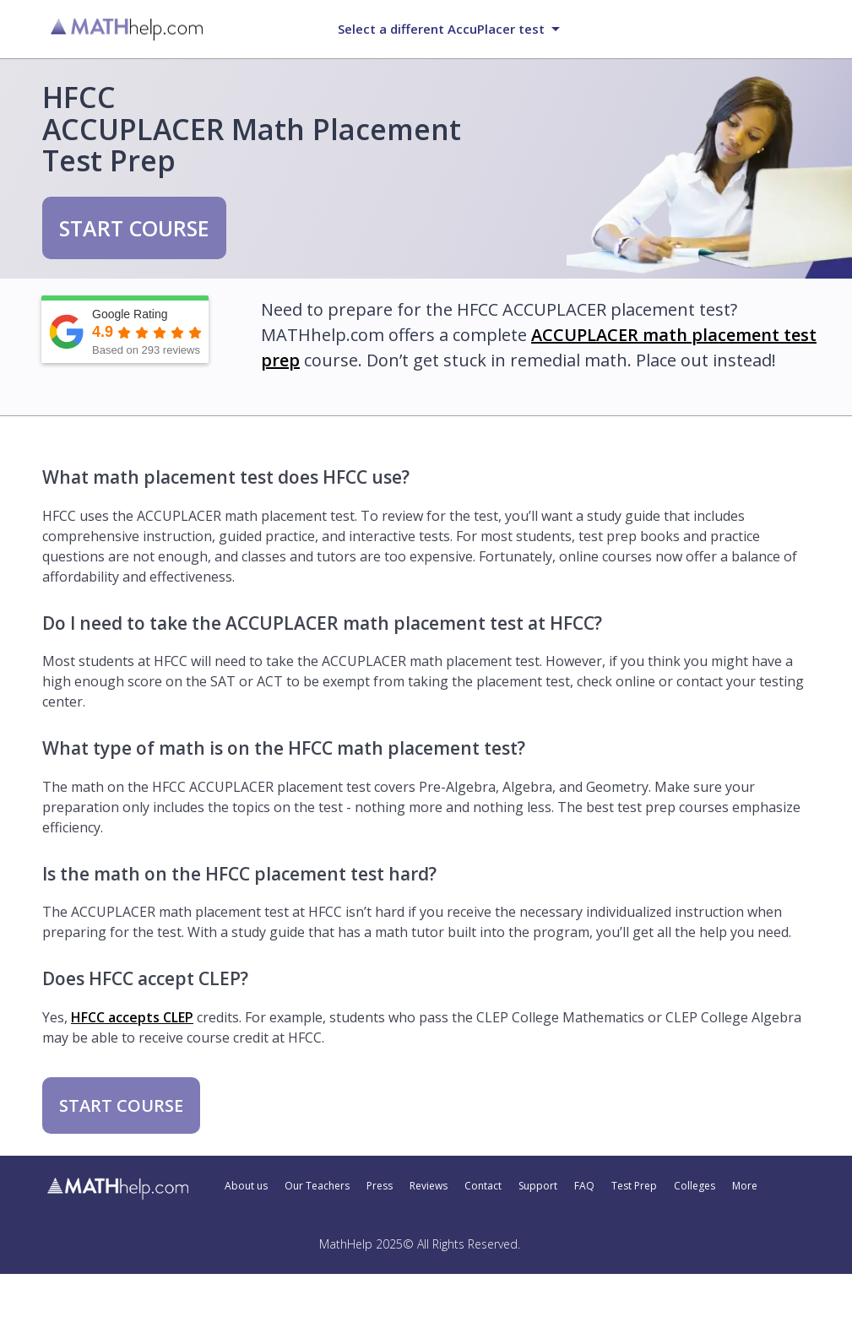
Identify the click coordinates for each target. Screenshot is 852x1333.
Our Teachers (317, 1186)
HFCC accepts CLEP (132, 1017)
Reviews (429, 1186)
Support (537, 1186)
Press (379, 1186)
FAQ (584, 1186)
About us (246, 1186)
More (744, 1186)
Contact (483, 1186)
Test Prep (634, 1186)
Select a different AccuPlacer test (441, 28)
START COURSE (134, 228)
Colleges (694, 1186)
